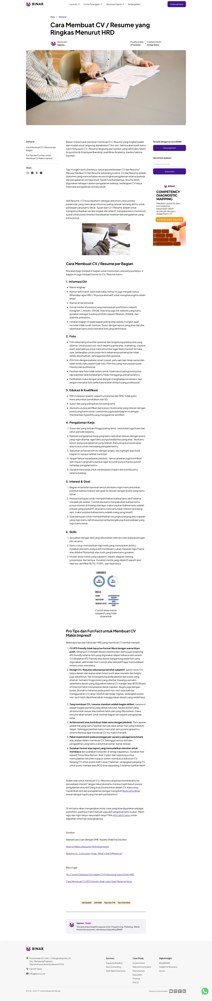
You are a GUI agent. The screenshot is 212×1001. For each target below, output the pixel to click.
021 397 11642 (35, 969)
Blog (52, 16)
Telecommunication (142, 966)
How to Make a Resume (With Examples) (87, 846)
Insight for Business (168, 966)
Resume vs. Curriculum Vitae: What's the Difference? (94, 853)
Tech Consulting (113, 966)
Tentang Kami (134, 4)
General (62, 16)
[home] (35, 4)
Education (137, 974)
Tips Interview (124, 902)
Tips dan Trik (109, 902)
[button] (75, 4)
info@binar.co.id (37, 973)
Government (139, 963)
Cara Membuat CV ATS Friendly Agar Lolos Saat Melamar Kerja (99, 881)
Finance (136, 978)
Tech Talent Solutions (115, 970)
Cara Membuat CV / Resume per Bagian (41, 149)
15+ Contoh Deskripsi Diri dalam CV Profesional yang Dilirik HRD (100, 874)
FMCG (136, 982)
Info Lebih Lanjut (121, 815)
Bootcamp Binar (131, 790)
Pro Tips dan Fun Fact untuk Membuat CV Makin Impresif (39, 157)
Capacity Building (114, 963)
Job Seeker (87, 902)
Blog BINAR (164, 963)
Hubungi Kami (176, 4)
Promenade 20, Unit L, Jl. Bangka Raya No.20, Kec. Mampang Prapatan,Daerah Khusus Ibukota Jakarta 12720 (50, 961)
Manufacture (139, 970)
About (162, 970)
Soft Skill (98, 902)
